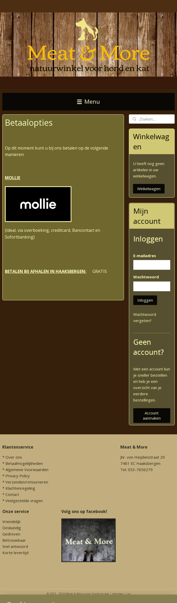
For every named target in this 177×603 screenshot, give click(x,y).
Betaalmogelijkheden (24, 463)
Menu (88, 102)
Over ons (13, 457)
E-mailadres (144, 255)
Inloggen (145, 300)
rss (128, 593)
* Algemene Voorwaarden (25, 469)
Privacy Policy (17, 475)
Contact (12, 494)
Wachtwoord (146, 276)
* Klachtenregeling (18, 488)
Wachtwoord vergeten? (144, 317)
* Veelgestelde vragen (22, 500)
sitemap (117, 593)
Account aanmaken (152, 415)
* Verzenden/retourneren (25, 482)
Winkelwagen (148, 188)
